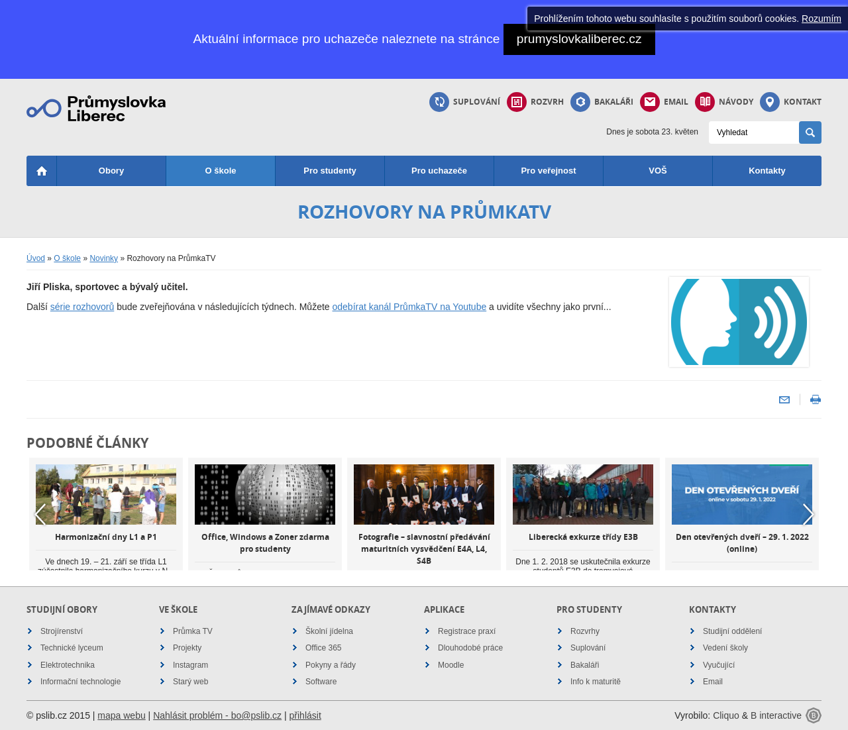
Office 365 (323, 647)
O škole (221, 171)
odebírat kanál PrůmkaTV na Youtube (410, 306)
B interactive (776, 715)
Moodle (451, 665)
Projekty (187, 647)
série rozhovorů (82, 306)
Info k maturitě (595, 681)
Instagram (190, 665)
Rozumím (821, 18)
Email (664, 102)
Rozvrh (535, 102)
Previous (39, 514)
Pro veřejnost (548, 171)
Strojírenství (61, 631)
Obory (111, 171)
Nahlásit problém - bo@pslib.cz (217, 715)
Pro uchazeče (439, 171)
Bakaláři (601, 102)
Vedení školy (725, 647)
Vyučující (719, 665)
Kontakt (791, 102)
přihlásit (305, 715)
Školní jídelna (329, 631)
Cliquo (726, 715)
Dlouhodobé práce (470, 647)
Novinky (103, 258)
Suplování (464, 102)
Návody (724, 102)
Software (321, 681)
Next (808, 514)
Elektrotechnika (67, 665)
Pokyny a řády (330, 665)
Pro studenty (329, 171)
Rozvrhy (585, 631)
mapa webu (121, 715)
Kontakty (767, 171)
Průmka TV (193, 631)
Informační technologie (80, 681)
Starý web (190, 681)
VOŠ (657, 171)
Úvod (35, 258)
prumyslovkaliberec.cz (579, 39)
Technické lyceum (71, 647)
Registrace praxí (467, 631)
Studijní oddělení (732, 631)
